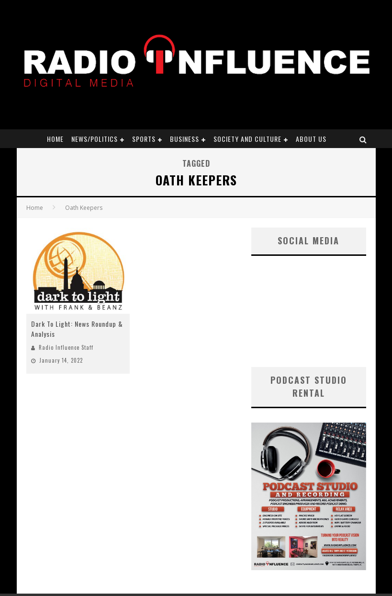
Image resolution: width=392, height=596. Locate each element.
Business (184, 139)
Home (55, 139)
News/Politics (94, 139)
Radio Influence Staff (66, 347)
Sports (144, 139)
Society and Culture (247, 139)
